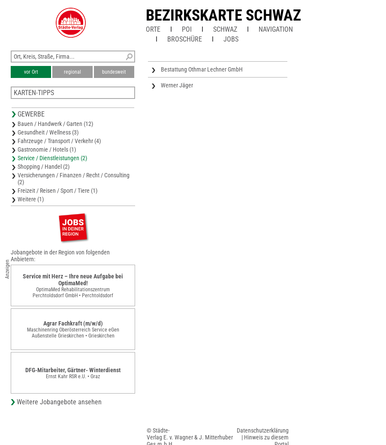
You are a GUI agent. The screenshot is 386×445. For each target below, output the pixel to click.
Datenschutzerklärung (263, 430)
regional (72, 72)
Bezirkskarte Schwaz (223, 15)
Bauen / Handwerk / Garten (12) (55, 123)
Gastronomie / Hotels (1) (47, 149)
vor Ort (31, 72)
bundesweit (114, 72)
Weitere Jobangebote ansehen (59, 402)
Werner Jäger (177, 85)
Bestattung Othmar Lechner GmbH (202, 69)
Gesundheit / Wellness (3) (48, 132)
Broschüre (184, 39)
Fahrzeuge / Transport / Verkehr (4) (59, 140)
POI (187, 29)
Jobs (230, 39)
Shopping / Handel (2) (43, 166)
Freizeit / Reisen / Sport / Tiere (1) (57, 190)
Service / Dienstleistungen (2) (52, 158)
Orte (153, 29)
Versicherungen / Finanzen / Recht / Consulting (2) (74, 178)
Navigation (276, 29)
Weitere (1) (31, 199)
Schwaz (225, 29)
